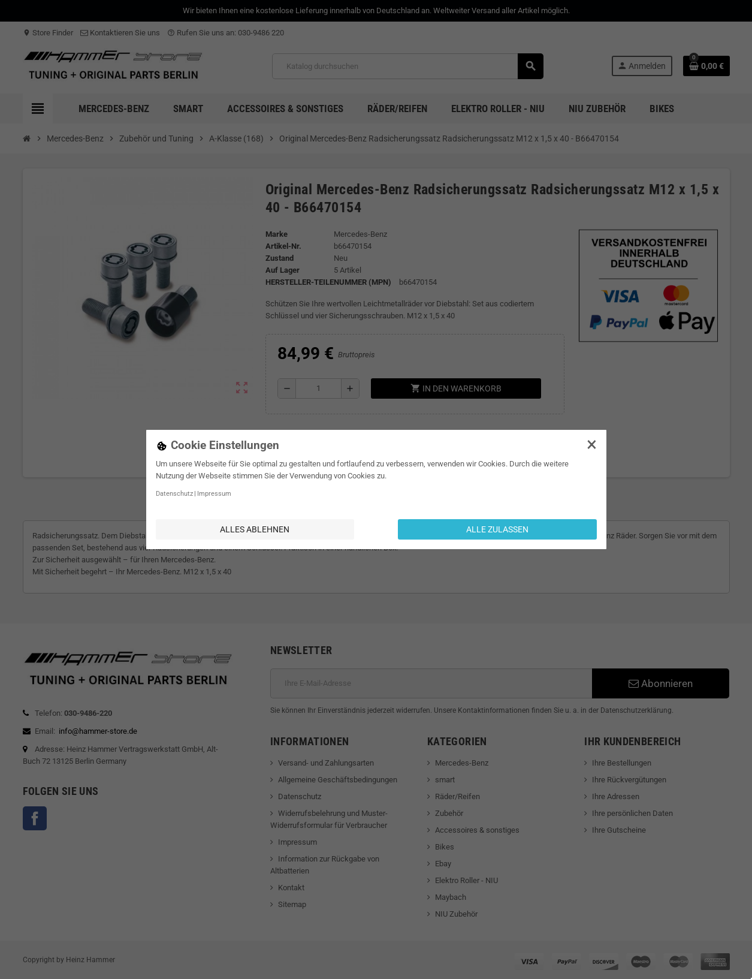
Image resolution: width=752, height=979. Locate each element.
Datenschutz (174, 494)
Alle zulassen (497, 529)
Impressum (214, 494)
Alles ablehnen (254, 529)
